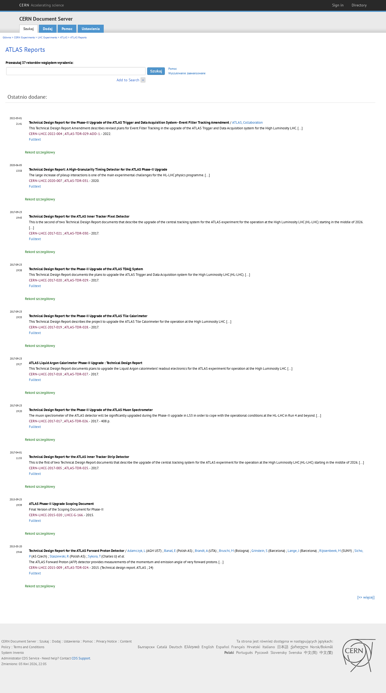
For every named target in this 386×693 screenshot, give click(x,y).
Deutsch (175, 646)
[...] (247, 274)
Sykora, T (94, 556)
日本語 (282, 646)
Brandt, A (201, 550)
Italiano (268, 646)
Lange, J (293, 550)
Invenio (18, 652)
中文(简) (310, 652)
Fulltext (35, 139)
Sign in (338, 5)
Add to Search (128, 80)
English (208, 646)
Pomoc (67, 28)
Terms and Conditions (28, 647)
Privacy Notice (106, 641)
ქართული (299, 646)
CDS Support (81, 658)
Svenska (295, 652)
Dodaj (48, 28)
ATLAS (63, 37)
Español (222, 646)
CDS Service (30, 658)
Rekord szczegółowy (40, 152)
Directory (359, 5)
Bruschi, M (226, 550)
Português (244, 652)
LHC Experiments (47, 37)
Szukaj (28, 28)
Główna (7, 37)
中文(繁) (326, 652)
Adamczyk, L (136, 550)
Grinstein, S (259, 550)
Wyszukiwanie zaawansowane (187, 73)
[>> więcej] (365, 597)
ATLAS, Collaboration (247, 122)
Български (146, 646)
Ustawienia (91, 28)
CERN (41, 5)
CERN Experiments (24, 37)
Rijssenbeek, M (330, 550)
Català (162, 646)
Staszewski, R (59, 556)
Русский (261, 652)
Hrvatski (253, 646)
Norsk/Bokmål (321, 646)
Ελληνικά (191, 646)
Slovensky (278, 652)
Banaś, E (170, 550)
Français (238, 646)
